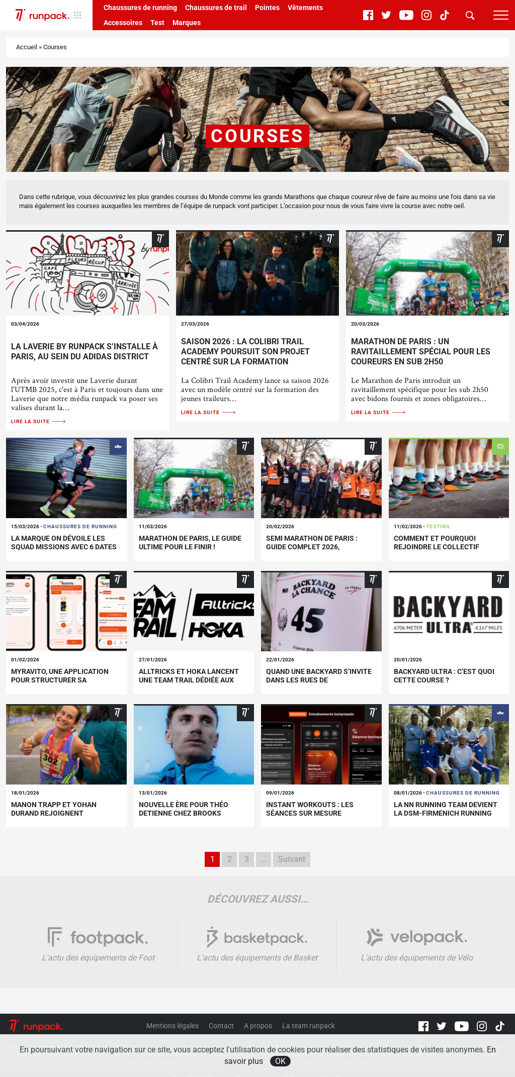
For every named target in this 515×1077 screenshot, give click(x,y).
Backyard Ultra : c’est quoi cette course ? (444, 675)
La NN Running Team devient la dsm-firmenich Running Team (445, 813)
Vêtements (305, 8)
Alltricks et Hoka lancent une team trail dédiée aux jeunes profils (189, 680)
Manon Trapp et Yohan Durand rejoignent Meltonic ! (54, 813)
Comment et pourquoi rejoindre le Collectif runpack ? (436, 546)
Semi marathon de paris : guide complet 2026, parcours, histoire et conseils (312, 550)
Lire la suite (38, 421)
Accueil (26, 47)
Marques (187, 23)
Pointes (267, 8)
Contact (221, 1026)
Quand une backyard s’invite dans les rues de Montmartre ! (319, 680)
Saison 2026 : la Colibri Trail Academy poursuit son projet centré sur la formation (245, 351)
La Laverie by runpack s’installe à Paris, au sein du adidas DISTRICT (84, 351)
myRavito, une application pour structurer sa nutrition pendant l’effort (63, 680)
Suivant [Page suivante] (291, 859)
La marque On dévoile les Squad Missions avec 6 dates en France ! (64, 546)
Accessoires (123, 23)
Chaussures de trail (216, 8)
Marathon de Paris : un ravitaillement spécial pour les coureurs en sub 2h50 (420, 351)
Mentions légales (172, 1026)
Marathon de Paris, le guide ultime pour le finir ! (190, 542)
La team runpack (308, 1026)
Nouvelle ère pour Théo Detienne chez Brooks (183, 809)
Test (157, 23)
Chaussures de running (140, 8)
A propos (258, 1026)
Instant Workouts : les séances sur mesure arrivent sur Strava (310, 813)
